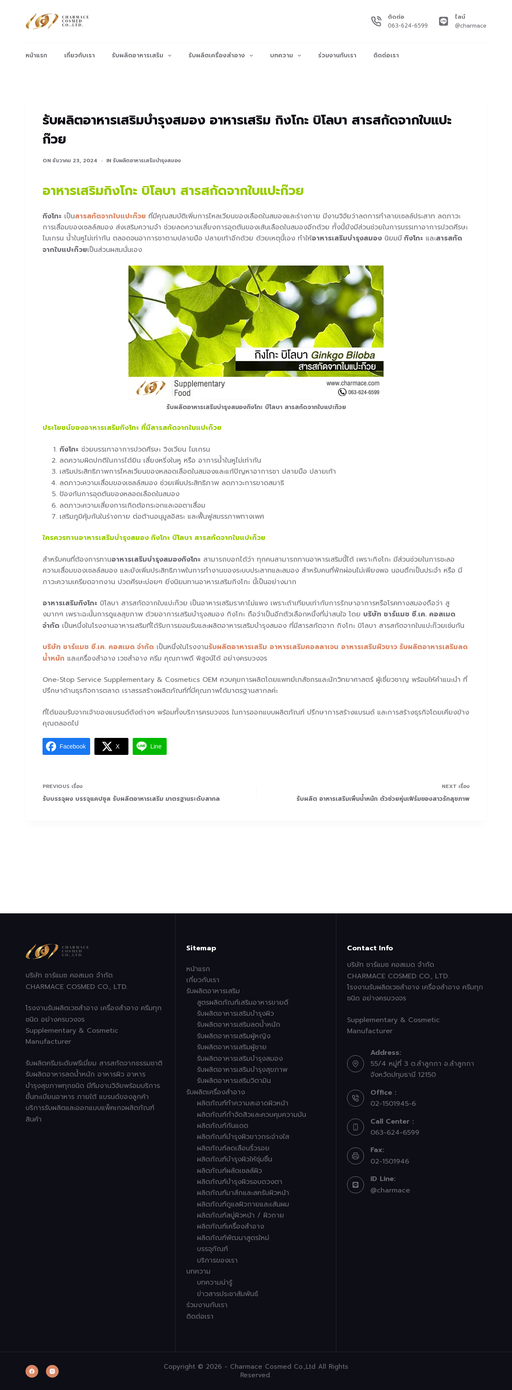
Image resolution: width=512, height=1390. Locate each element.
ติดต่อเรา (386, 55)
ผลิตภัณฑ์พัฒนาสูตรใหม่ (233, 1238)
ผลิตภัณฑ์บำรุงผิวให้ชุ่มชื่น (234, 1159)
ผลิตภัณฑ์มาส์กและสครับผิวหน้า (243, 1193)
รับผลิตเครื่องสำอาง (222, 56)
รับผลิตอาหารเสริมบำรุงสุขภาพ (242, 1070)
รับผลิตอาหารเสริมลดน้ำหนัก (238, 1025)
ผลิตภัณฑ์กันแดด (222, 1126)
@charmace (470, 26)
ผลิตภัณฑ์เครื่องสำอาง (230, 1226)
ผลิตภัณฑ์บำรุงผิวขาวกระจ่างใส (243, 1137)
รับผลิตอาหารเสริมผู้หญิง (233, 1036)
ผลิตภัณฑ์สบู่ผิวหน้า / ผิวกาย (240, 1215)
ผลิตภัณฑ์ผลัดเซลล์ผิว (229, 1171)
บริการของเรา (217, 1260)
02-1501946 (389, 1161)
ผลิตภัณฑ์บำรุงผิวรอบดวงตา (239, 1182)
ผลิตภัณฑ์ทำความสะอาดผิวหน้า (242, 1103)
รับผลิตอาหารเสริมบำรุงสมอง (147, 160)
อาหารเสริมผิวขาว (369, 647)
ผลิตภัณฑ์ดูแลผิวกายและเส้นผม (243, 1204)
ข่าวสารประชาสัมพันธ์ (227, 1294)
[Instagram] (52, 1371)
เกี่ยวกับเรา (79, 55)
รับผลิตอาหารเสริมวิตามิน (234, 1081)
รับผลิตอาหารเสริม (143, 56)
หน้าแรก (36, 55)
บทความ (287, 56)
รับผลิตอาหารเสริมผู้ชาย (232, 1047)
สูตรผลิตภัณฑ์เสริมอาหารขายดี (242, 1002)
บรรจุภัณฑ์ (212, 1249)
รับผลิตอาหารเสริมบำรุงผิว (235, 1014)
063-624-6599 (408, 26)
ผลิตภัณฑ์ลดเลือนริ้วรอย (233, 1148)
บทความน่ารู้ (214, 1282)
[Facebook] (32, 1371)
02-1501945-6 (393, 1104)
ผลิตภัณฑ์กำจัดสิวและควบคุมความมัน (251, 1115)
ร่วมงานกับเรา (337, 55)
